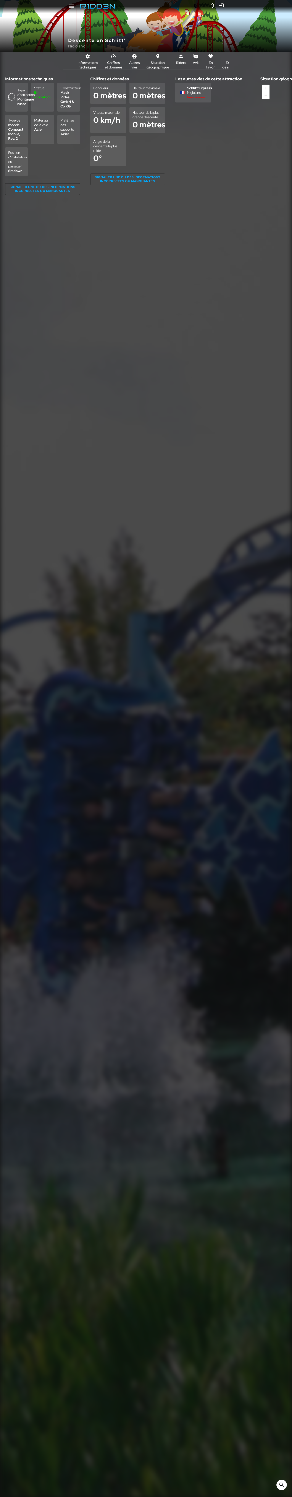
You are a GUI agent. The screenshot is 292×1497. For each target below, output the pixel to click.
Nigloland (77, 46)
